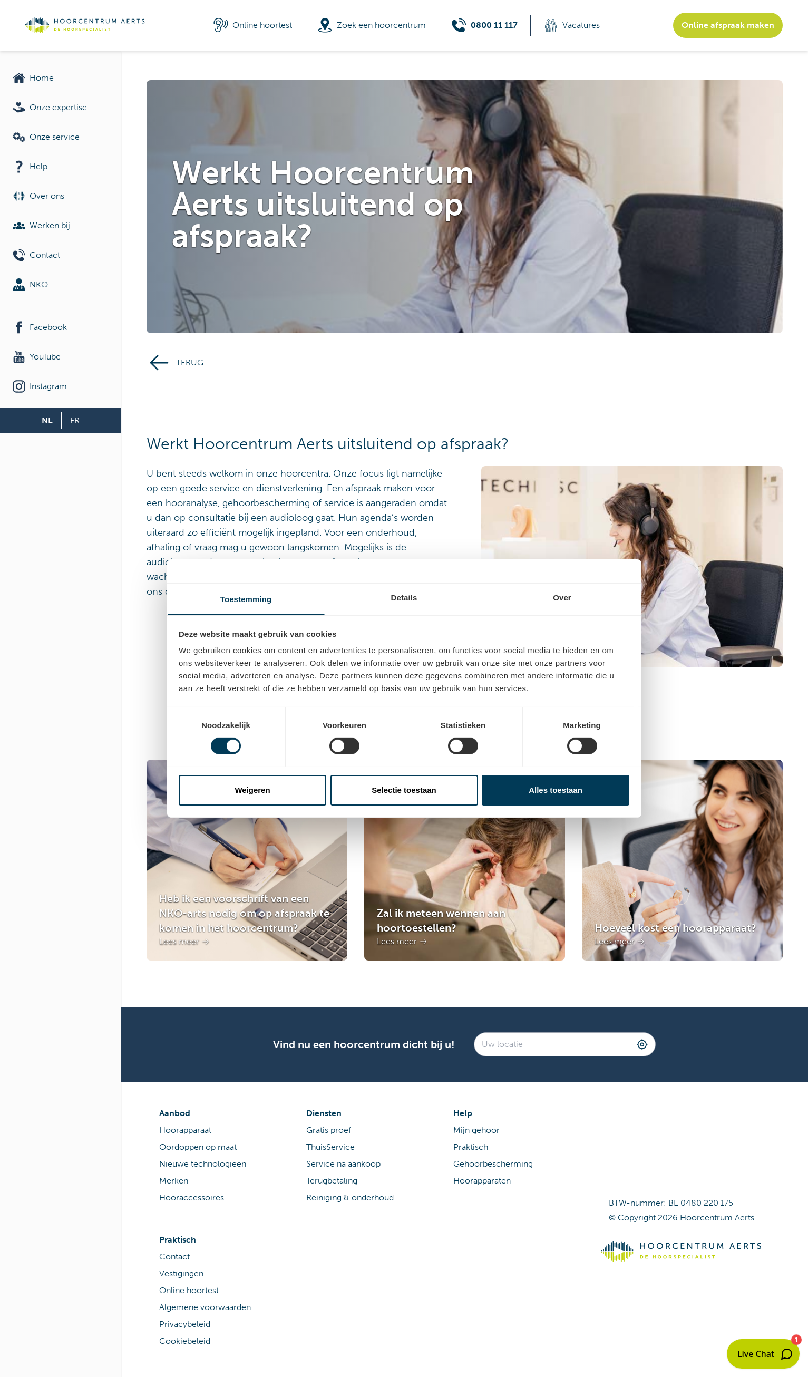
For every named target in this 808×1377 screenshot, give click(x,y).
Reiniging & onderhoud (350, 1197)
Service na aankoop (343, 1164)
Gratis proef (328, 1130)
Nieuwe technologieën (202, 1164)
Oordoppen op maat (198, 1147)
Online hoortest (189, 1290)
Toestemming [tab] (246, 599)
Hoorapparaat (185, 1130)
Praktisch (470, 1147)
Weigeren (252, 790)
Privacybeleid (184, 1324)
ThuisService (330, 1147)
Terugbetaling (331, 1181)
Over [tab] (562, 597)
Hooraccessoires (191, 1197)
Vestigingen (181, 1273)
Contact (174, 1257)
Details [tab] (404, 597)
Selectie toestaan (404, 790)
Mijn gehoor (476, 1130)
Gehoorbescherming (493, 1164)
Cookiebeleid (184, 1341)
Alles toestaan (555, 790)
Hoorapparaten (482, 1181)
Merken (173, 1181)
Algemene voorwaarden (205, 1307)
